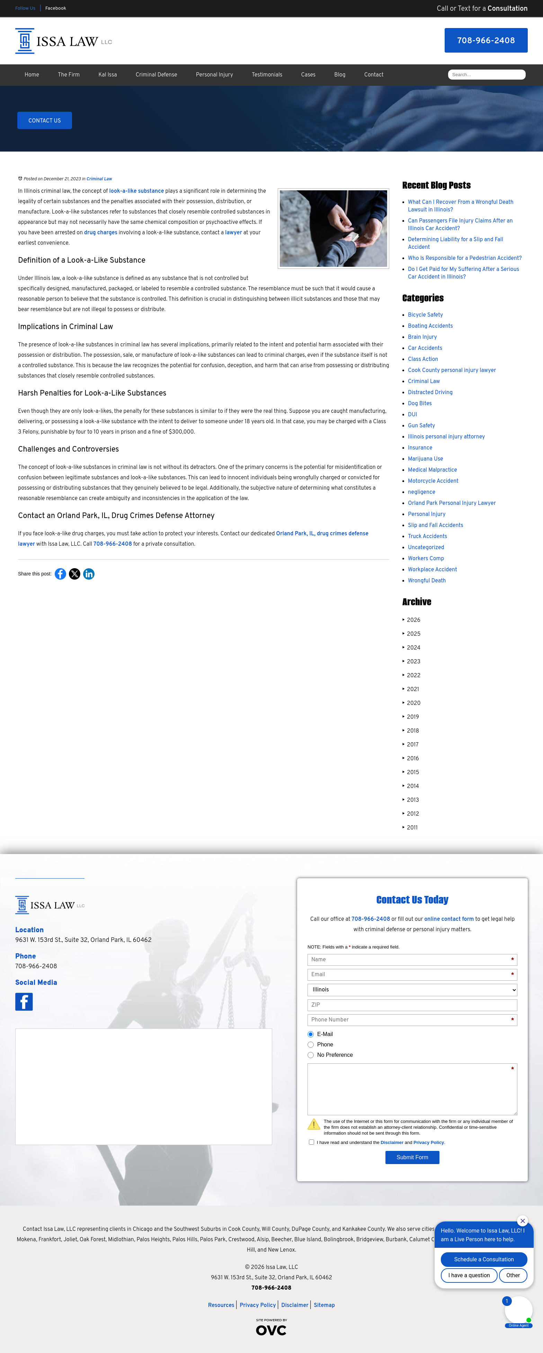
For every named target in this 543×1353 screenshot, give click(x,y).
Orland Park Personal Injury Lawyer (452, 503)
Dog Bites (420, 403)
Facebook (55, 8)
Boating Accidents (430, 326)
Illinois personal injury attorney (446, 437)
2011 (410, 828)
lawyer (233, 232)
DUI (412, 414)
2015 (410, 773)
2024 (411, 648)
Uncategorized (426, 547)
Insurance (420, 448)
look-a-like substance (136, 191)
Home (32, 75)
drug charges (100, 232)
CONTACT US (44, 121)
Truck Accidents (427, 536)
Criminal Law (99, 179)
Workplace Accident (432, 569)
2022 (411, 676)
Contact (374, 75)
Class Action (423, 359)
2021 (410, 689)
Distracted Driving (430, 392)
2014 (410, 786)
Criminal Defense (156, 75)
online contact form (449, 919)
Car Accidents (425, 348)
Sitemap (324, 1305)
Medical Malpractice (432, 470)
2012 (410, 814)
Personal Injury (214, 75)
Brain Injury (422, 337)
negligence (421, 492)
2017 (410, 745)
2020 (411, 703)
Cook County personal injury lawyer (452, 370)
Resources (221, 1305)
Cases (308, 75)
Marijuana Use (425, 459)
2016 (410, 759)
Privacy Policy (428, 1142)
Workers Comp (426, 558)
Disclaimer (392, 1142)
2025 (411, 634)
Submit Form (412, 1157)
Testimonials (267, 75)
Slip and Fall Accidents (435, 525)
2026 (411, 620)
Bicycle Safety (425, 315)
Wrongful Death (427, 581)
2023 (411, 662)
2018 (410, 731)
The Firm (69, 75)
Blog (339, 75)
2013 (410, 800)
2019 (410, 717)
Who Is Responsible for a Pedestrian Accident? (465, 258)
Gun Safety (421, 426)
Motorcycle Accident (433, 481)
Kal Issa (107, 75)
